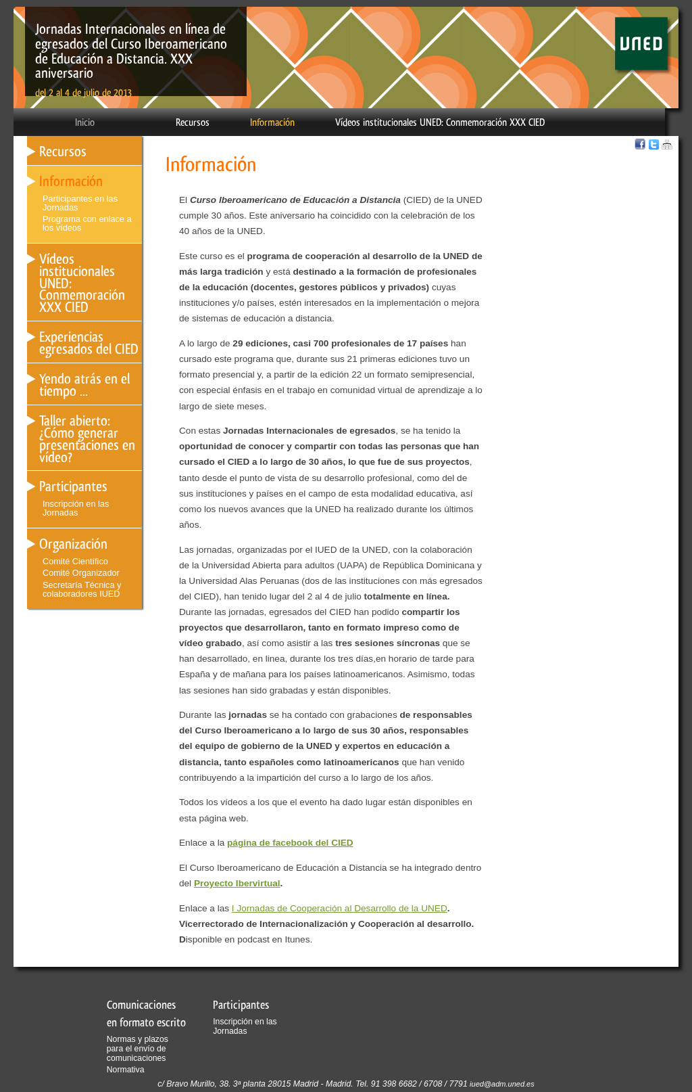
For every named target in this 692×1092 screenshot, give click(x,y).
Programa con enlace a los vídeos (87, 223)
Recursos (192, 122)
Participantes (73, 486)
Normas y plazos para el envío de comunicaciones (137, 1048)
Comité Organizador (81, 573)
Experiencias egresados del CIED (89, 342)
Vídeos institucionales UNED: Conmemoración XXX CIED (440, 122)
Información (272, 122)
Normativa (126, 1069)
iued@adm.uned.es (502, 1084)
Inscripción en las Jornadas (76, 508)
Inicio (85, 122)
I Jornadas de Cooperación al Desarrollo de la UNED (339, 908)
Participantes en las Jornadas (80, 203)
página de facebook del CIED (290, 843)
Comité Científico (75, 561)
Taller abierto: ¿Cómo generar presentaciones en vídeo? (87, 438)
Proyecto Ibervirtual (237, 883)
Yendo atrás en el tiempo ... (84, 384)
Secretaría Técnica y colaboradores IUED (82, 589)
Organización (73, 543)
